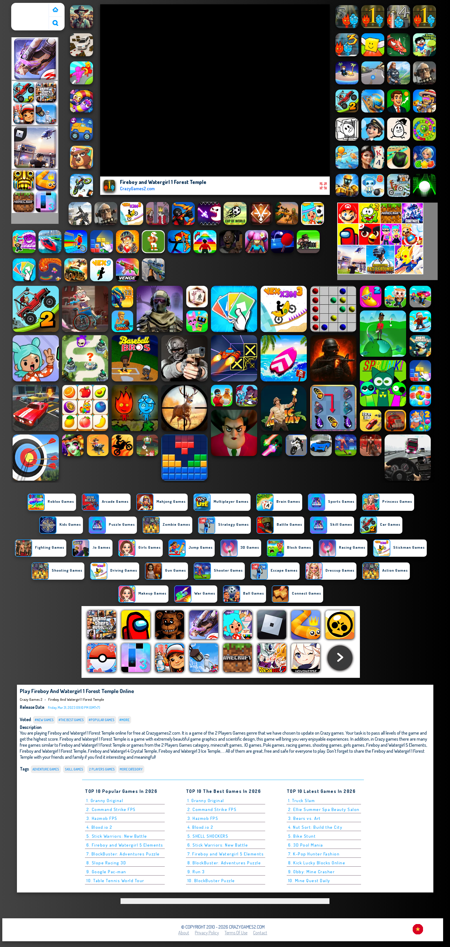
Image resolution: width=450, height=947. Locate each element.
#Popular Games (102, 720)
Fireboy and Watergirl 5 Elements (396, 745)
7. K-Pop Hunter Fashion (314, 854)
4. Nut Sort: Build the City (315, 827)
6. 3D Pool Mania (305, 845)
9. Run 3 (196, 871)
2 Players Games (102, 769)
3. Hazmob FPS (101, 818)
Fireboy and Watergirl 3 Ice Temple (189, 751)
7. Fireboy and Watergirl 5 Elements (225, 854)
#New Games (44, 720)
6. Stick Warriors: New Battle (217, 845)
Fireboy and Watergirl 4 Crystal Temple (122, 751)
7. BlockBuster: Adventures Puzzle (123, 854)
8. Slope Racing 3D (106, 863)
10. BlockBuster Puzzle (211, 880)
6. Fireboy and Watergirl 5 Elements (124, 845)
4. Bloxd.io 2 (99, 827)
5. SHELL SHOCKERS (207, 836)
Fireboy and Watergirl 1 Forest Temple (76, 699)
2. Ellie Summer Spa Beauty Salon (324, 809)
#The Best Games (71, 720)
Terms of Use (236, 933)
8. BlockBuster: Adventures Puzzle (224, 863)
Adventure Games (45, 769)
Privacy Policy (207, 933)
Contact (260, 933)
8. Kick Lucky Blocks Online (317, 863)
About (183, 933)
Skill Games (74, 769)
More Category (131, 769)
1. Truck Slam (301, 800)
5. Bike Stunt (302, 836)
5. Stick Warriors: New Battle (116, 836)
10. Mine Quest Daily (309, 880)
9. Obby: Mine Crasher (311, 871)
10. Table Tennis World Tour (115, 880)
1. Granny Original (104, 800)
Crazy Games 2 (27, 6)
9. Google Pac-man (106, 871)
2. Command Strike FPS (111, 809)
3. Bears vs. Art (304, 818)
